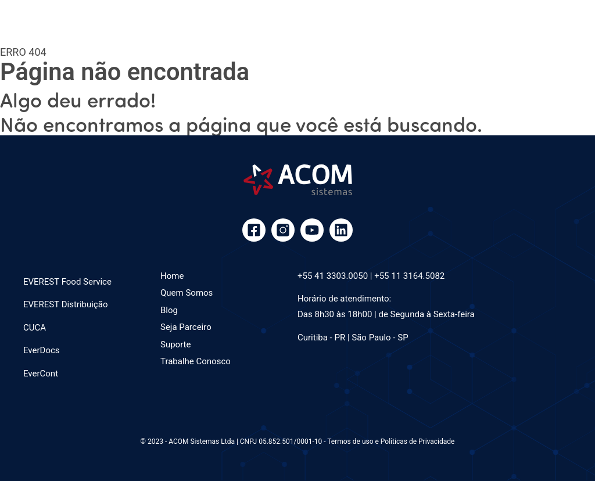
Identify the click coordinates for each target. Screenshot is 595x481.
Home (172, 276)
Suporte (175, 344)
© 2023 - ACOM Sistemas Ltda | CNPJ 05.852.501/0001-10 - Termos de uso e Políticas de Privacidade (298, 441)
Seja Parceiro (186, 327)
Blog (169, 310)
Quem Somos (186, 293)
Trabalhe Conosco (195, 361)
